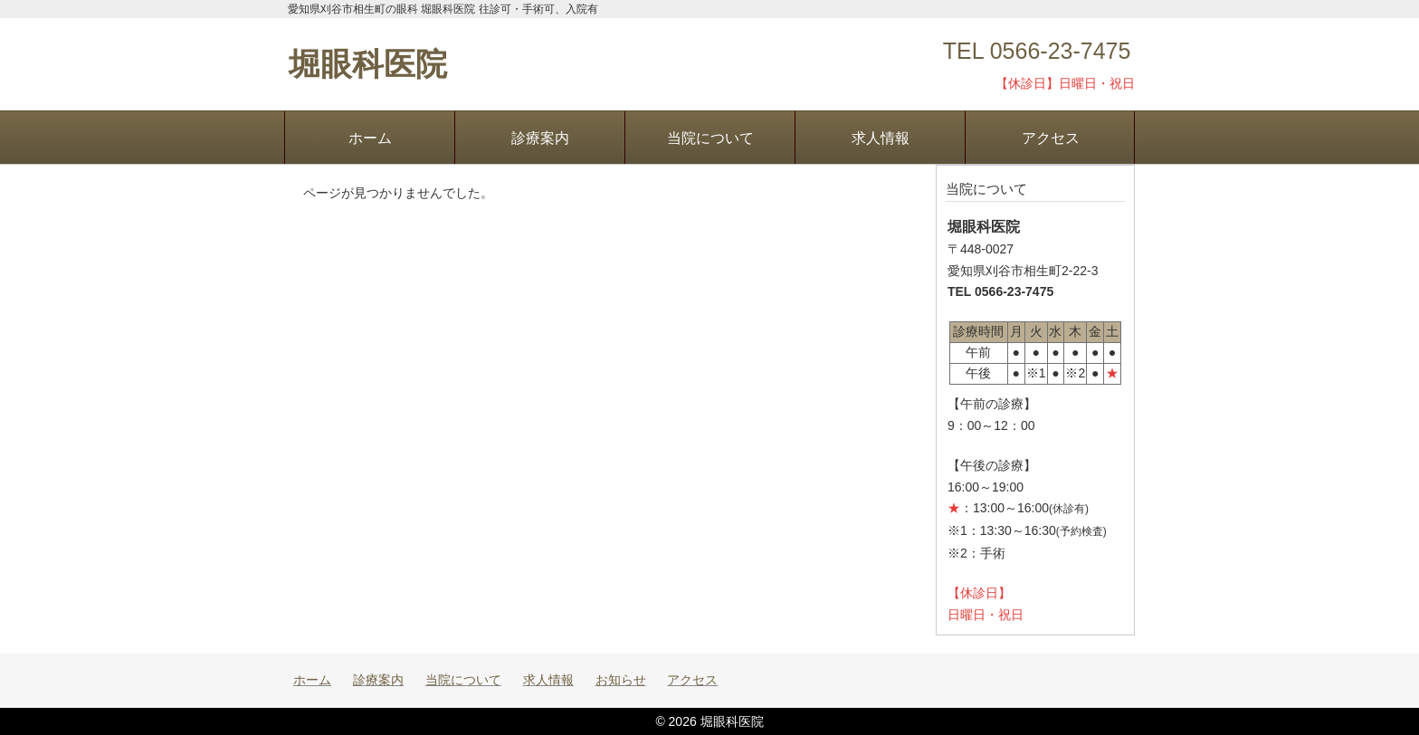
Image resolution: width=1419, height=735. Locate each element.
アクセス (1051, 137)
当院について (710, 137)
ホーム (370, 137)
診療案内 (540, 137)
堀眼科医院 (368, 63)
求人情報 (880, 137)
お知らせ (620, 680)
